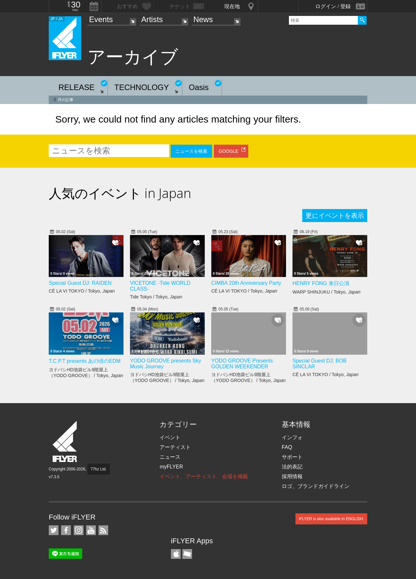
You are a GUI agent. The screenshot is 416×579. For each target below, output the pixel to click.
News (203, 19)
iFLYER (65, 442)
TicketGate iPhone (187, 554)
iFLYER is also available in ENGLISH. (331, 519)
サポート (292, 457)
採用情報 (292, 476)
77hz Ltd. (99, 469)
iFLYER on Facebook (66, 530)
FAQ (287, 447)
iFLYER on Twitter (53, 530)
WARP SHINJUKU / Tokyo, (326, 292)
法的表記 (292, 466)
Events (101, 19)
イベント (170, 437)
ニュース (170, 457)
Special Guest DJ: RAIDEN (80, 283)
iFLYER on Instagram (79, 530)
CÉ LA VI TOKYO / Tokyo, (82, 291)
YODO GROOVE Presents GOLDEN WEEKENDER (242, 363)
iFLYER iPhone (176, 554)
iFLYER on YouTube (91, 530)
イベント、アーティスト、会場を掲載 (204, 476)
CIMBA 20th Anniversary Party (246, 283)
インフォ (292, 437)
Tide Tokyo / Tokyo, (156, 296)
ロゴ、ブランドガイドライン (315, 486)
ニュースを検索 (191, 151)
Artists (152, 19)
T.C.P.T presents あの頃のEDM (85, 361)
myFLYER (171, 466)
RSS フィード (103, 530)
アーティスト (175, 447)
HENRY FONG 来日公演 (320, 283)
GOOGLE (229, 151)
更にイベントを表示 (335, 215)
